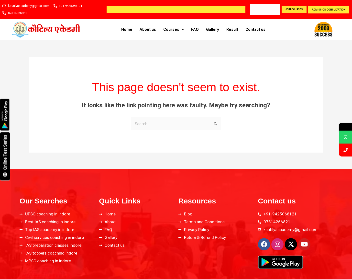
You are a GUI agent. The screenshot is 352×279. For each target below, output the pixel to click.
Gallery (212, 29)
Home (126, 29)
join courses (294, 9)
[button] (173, 29)
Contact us (255, 29)
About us (148, 29)
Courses (173, 29)
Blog (273, 9)
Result (232, 29)
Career (258, 9)
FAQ (195, 29)
